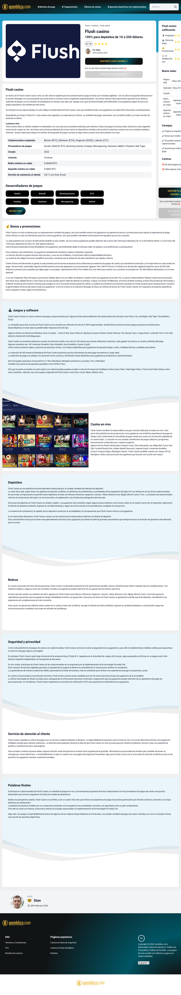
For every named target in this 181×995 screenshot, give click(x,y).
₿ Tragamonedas (70, 7)
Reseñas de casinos (14, 953)
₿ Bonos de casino (92, 7)
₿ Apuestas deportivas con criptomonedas (127, 7)
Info (7, 936)
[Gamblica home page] (16, 7)
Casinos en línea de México (62, 948)
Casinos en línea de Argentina (63, 942)
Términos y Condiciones (15, 942)
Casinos (95, 26)
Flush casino (105, 26)
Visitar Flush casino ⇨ (114, 61)
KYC (7, 948)
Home (87, 26)
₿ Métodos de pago (46, 7)
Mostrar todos (15, 211)
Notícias (54, 953)
